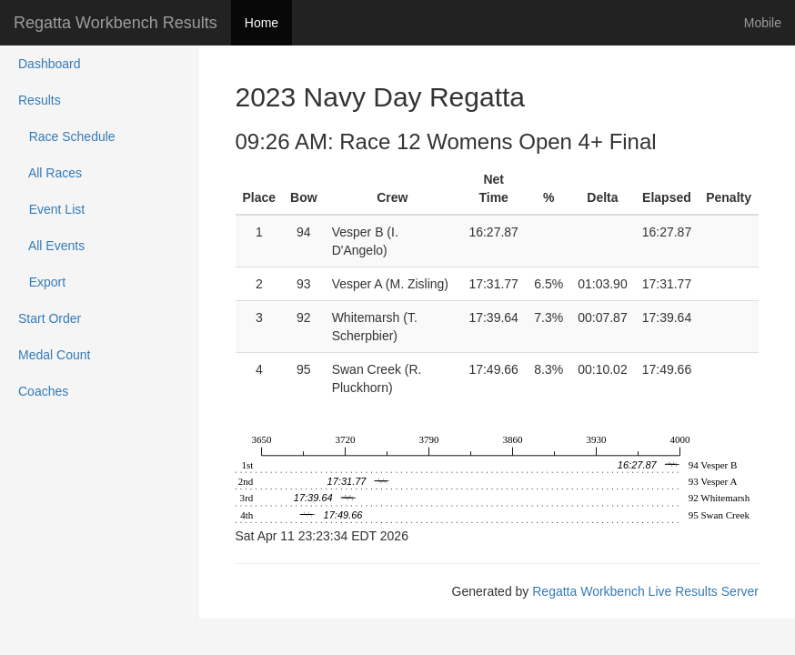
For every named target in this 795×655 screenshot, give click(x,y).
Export (41, 282)
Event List (51, 209)
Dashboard (49, 63)
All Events (51, 245)
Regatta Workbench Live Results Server (645, 591)
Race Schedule (67, 136)
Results (39, 100)
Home (261, 22)
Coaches (43, 391)
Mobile (762, 22)
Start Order (49, 318)
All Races (50, 173)
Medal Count (54, 355)
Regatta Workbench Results (115, 23)
